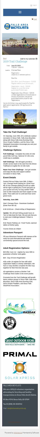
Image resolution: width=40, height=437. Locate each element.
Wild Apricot (18, 433)
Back (5, 58)
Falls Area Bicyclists (14, 422)
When (8, 65)
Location (7, 70)
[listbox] (29, 58)
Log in (35, 5)
